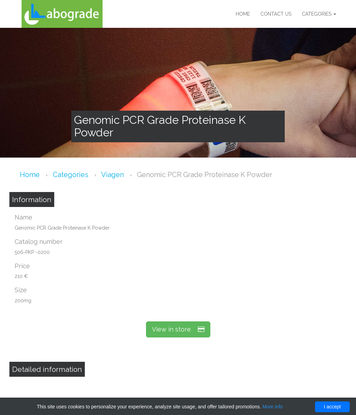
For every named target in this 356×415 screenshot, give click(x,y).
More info (272, 406)
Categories (319, 14)
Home (243, 14)
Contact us (275, 14)
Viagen (113, 174)
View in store (178, 329)
